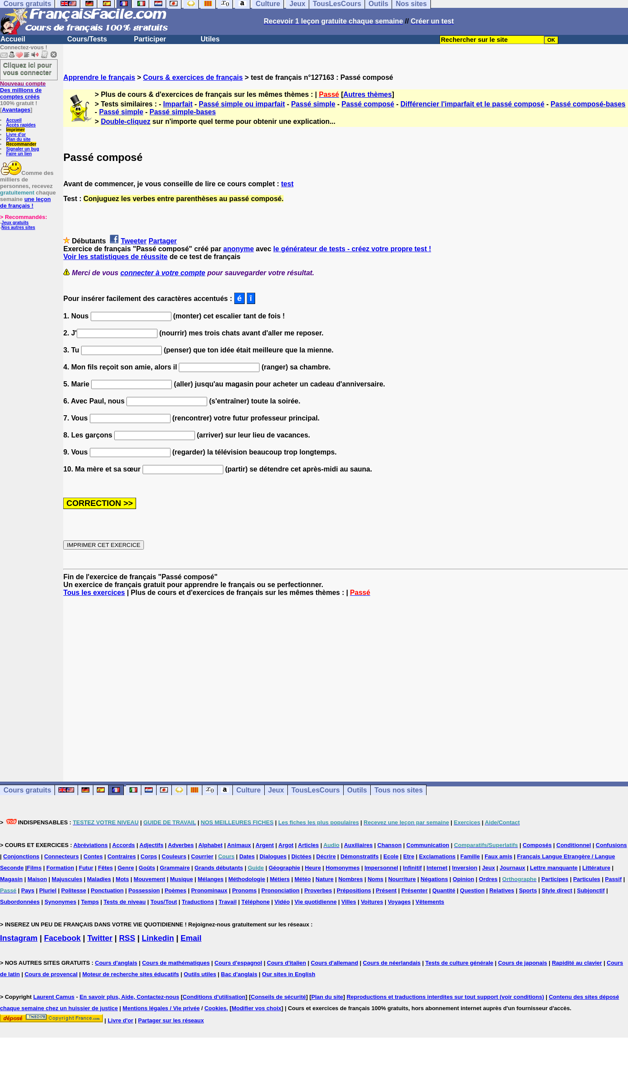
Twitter (100, 938)
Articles (308, 845)
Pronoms (244, 890)
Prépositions (354, 890)
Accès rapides (21, 125)
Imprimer (15, 129)
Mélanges (210, 879)
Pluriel (48, 890)
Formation (60, 867)
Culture (248, 790)
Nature (325, 879)
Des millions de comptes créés (23, 90)
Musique (181, 879)
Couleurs (174, 856)
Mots (122, 879)
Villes (348, 902)
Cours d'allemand (334, 963)
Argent (265, 845)
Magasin (11, 879)
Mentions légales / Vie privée (161, 1008)
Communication (427, 845)
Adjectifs (152, 845)
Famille (470, 856)
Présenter (414, 890)
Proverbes (318, 890)
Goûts (147, 867)
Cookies (216, 1008)
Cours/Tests (87, 39)
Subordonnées (20, 902)
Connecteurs (61, 856)
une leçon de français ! (25, 202)
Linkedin (158, 938)
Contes (93, 856)
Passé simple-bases (183, 112)
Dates (247, 856)
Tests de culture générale (459, 963)
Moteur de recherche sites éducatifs (130, 974)
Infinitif (412, 867)
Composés (536, 845)
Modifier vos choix (256, 1008)
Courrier (202, 856)
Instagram (19, 938)
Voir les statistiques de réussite (115, 256)
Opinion (463, 879)
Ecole (391, 856)
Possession (144, 890)
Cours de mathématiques (176, 963)
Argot (286, 845)
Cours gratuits (27, 790)
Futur (86, 867)
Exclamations (437, 856)
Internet (437, 867)
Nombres (350, 879)
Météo (302, 879)
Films (34, 867)
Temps (90, 902)
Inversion (465, 867)
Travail (227, 902)
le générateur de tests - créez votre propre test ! (352, 249)
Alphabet (210, 845)
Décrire (326, 856)
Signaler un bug (22, 149)
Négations (434, 879)
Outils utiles (200, 974)
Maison (37, 879)
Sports (528, 890)
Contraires (121, 856)
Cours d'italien (286, 963)
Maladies (99, 879)
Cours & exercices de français (193, 77)
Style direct (557, 890)
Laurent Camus (54, 997)
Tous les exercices (94, 592)
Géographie (284, 867)
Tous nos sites (398, 790)
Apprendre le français (99, 77)
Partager (163, 241)
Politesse (73, 890)
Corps (148, 856)
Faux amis (498, 856)
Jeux (276, 790)
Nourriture (402, 879)
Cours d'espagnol (238, 963)
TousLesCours (315, 790)
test (287, 184)
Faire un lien (19, 153)
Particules (586, 879)
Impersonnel (381, 867)
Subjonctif (591, 890)
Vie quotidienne (315, 902)
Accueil (12, 39)
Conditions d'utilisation (214, 997)
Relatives (501, 890)
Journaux (513, 867)
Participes (554, 879)
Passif (613, 879)
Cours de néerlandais (391, 963)
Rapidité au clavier (577, 963)
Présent (386, 890)
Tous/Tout (163, 902)
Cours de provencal (50, 974)
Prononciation (280, 890)
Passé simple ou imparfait (242, 104)
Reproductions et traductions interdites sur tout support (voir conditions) (445, 997)
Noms (375, 879)
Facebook (62, 938)
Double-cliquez (125, 121)
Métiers (280, 879)
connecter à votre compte (162, 273)
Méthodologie (246, 879)
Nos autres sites (18, 227)
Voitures (372, 902)
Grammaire (175, 867)
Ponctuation (107, 890)
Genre (126, 867)
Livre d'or (16, 134)
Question (472, 890)
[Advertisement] (346, 681)
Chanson (389, 845)
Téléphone (255, 902)
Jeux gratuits (14, 222)
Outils (357, 790)
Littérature (596, 867)
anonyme (238, 249)
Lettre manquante (553, 867)
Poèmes (175, 890)
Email (191, 938)
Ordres (488, 879)
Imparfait (178, 104)
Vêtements (430, 902)
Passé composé (367, 104)
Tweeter (134, 241)
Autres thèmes (367, 94)
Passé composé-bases (588, 104)
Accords (123, 845)
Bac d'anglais (239, 974)
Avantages (16, 109)
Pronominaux (209, 890)
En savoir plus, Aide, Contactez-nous (129, 997)
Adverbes (181, 845)
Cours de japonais (522, 963)
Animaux (239, 845)
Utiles (210, 39)
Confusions (611, 845)
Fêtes (105, 867)
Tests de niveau (125, 902)
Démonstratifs (360, 856)
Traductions (198, 902)
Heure (313, 867)
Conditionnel (573, 845)
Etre (408, 856)
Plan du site (18, 139)
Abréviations (90, 845)
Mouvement (149, 879)
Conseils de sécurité (278, 997)
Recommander (21, 144)
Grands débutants (219, 867)
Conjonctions (21, 856)
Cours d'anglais (116, 963)
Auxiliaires (358, 845)
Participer (150, 39)
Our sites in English (288, 974)
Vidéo (282, 902)
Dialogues (273, 856)
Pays (27, 890)
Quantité (443, 890)
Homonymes (343, 867)
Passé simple (313, 104)
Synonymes (60, 902)
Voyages (399, 902)
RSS (127, 938)
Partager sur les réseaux (171, 1020)
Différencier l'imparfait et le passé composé (472, 104)
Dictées (301, 856)
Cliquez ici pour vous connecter (27, 68)
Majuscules (67, 879)
